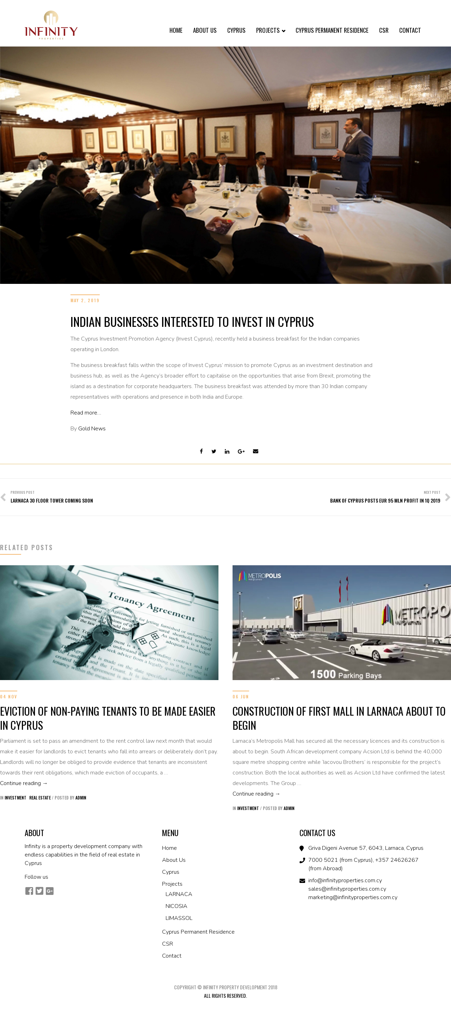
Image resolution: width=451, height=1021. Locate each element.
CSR (384, 30)
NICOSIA (176, 906)
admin (80, 798)
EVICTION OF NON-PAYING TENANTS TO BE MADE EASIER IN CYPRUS (108, 718)
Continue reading (109, 782)
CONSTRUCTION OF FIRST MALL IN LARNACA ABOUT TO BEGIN (339, 718)
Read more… (85, 413)
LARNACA (179, 894)
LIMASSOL (179, 918)
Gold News (92, 428)
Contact (410, 30)
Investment (15, 798)
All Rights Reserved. (225, 995)
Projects (270, 31)
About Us (205, 30)
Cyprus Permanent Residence (332, 30)
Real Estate (40, 798)
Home (176, 30)
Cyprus (236, 30)
